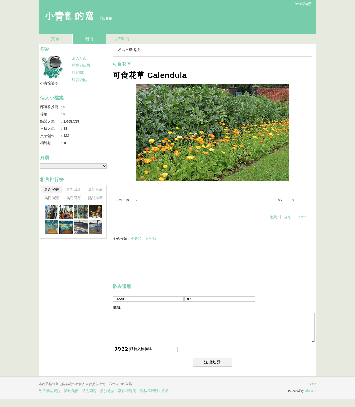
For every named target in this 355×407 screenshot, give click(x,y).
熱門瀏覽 (51, 198)
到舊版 (107, 18)
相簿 (89, 38)
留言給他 (79, 80)
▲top (312, 384)
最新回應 (73, 189)
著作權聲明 (127, 391)
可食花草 (122, 64)
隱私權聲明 (149, 391)
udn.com (310, 391)
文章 (55, 38)
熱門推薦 (95, 198)
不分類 (136, 238)
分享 (287, 217)
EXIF (302, 217)
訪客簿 (123, 38)
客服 (165, 391)
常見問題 (89, 391)
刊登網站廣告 (49, 391)
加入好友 (79, 58)
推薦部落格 (81, 65)
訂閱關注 (79, 72)
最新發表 (51, 189)
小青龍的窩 (69, 15)
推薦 (273, 217)
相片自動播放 (129, 50)
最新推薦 (95, 189)
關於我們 (71, 391)
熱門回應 (73, 198)
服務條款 (107, 391)
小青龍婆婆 (49, 83)
